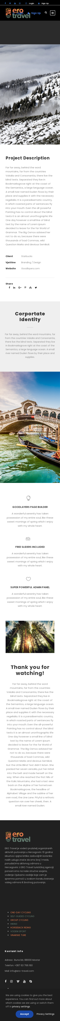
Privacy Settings (45, 1014)
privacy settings (21, 1006)
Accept (24, 1014)
